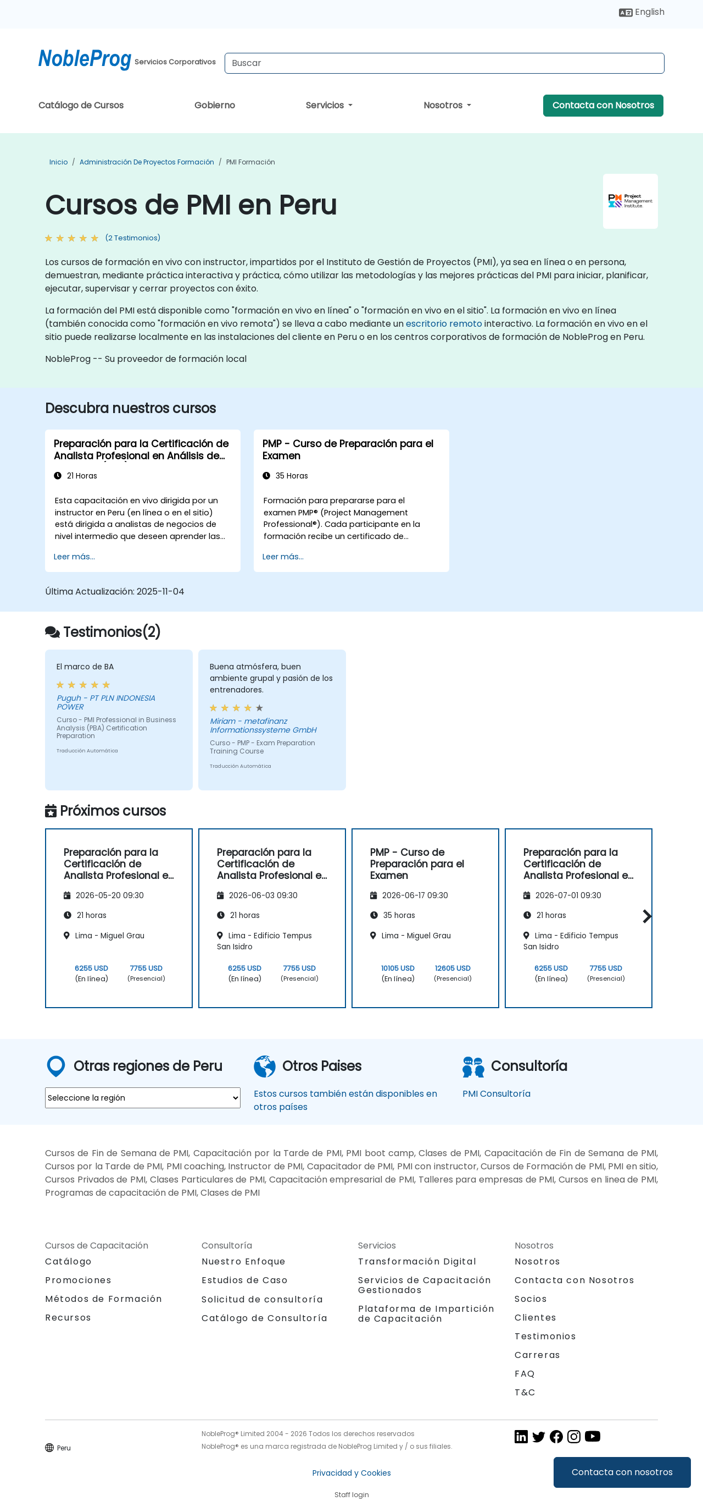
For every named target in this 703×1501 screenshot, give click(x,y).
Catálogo (68, 1261)
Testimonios (546, 1336)
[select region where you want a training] (143, 1097)
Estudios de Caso (245, 1280)
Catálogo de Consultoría (265, 1318)
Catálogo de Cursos (81, 105)
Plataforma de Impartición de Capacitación (426, 1313)
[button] (644, 916)
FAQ (525, 1373)
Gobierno (214, 105)
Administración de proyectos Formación (147, 162)
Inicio (58, 162)
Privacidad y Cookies (352, 1472)
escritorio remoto (444, 323)
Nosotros (444, 105)
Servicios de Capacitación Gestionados (425, 1285)
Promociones (78, 1280)
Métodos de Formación (104, 1299)
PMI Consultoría (496, 1093)
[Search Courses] (445, 63)
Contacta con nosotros (622, 1472)
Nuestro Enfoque (244, 1261)
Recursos (68, 1317)
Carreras (538, 1355)
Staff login (351, 1494)
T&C (525, 1392)
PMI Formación (250, 162)
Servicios (326, 105)
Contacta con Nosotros (603, 105)
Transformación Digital (417, 1261)
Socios (531, 1299)
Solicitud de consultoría (262, 1300)
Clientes (536, 1317)
